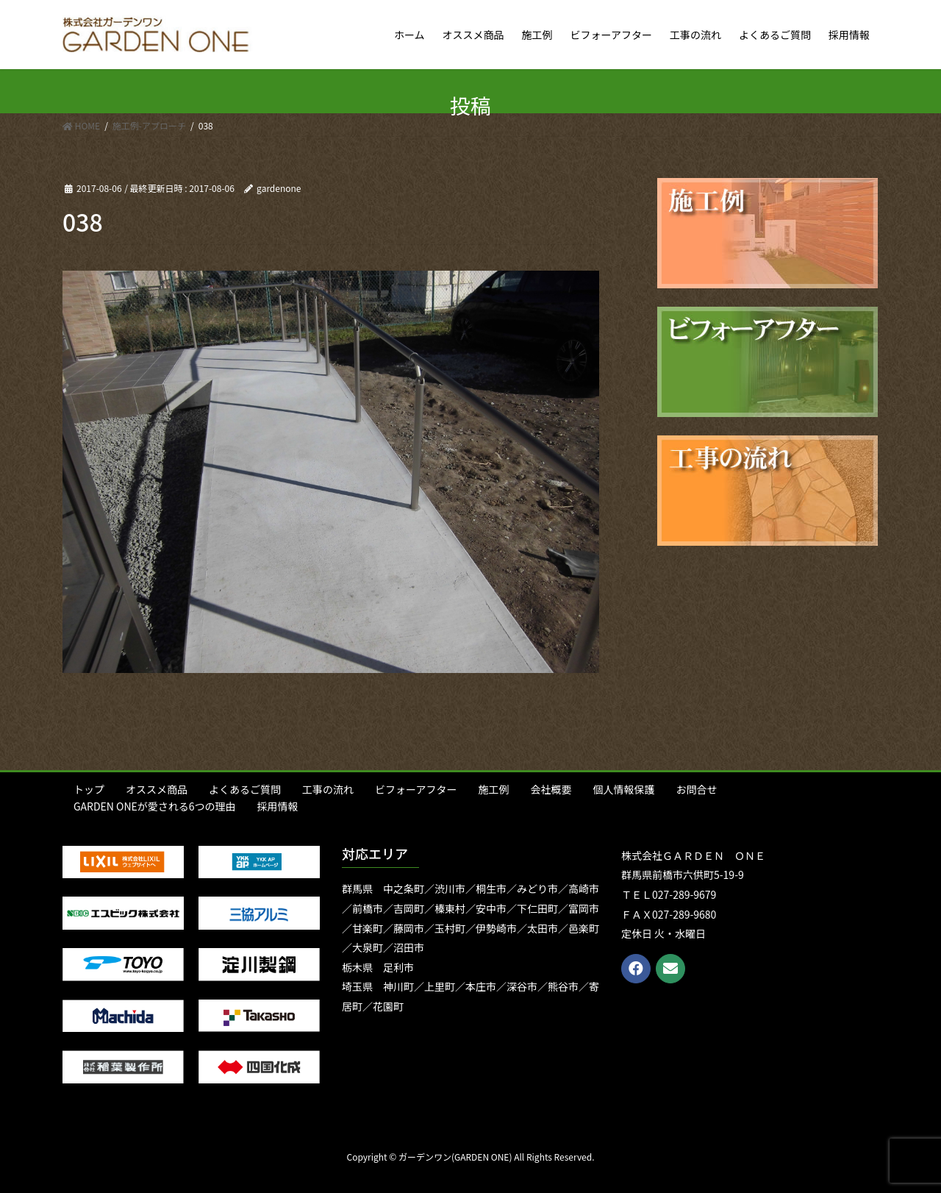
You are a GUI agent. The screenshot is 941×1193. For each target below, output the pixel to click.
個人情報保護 (623, 789)
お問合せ (696, 789)
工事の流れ (328, 789)
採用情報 (277, 806)
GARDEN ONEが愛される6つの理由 (155, 806)
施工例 (493, 789)
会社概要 (550, 789)
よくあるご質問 (245, 789)
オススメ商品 (156, 789)
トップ (89, 789)
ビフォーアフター (416, 789)
